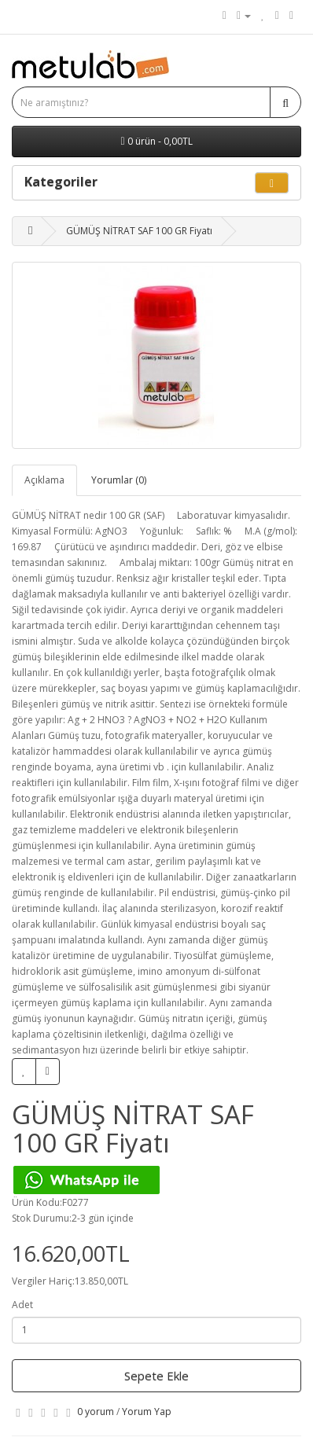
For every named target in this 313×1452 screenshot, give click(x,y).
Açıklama (44, 480)
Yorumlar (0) (118, 480)
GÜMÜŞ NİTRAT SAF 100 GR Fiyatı (139, 230)
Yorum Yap (146, 1411)
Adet (22, 1304)
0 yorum (95, 1411)
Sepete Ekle (156, 1376)
